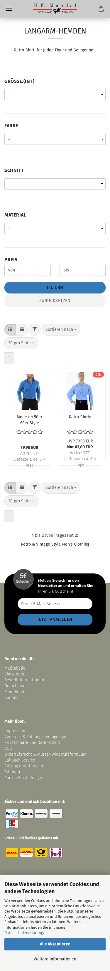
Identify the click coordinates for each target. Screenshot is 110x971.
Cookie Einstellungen (23, 777)
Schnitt (14, 170)
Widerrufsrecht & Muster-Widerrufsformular (45, 754)
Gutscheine (15, 685)
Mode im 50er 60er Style (29, 420)
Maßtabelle (15, 668)
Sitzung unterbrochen (24, 766)
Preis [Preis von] (11, 259)
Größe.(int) (19, 81)
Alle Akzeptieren (55, 944)
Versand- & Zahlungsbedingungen (35, 736)
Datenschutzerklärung (23, 932)
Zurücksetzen (55, 300)
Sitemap (12, 771)
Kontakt (11, 697)
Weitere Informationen (55, 959)
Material (15, 215)
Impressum (14, 730)
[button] (10, 330)
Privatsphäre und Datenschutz (32, 742)
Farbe (11, 125)
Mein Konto (15, 691)
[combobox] (61, 330)
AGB (8, 748)
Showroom (14, 674)
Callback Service (19, 760)
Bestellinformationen (24, 679)
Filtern (55, 287)
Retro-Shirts (80, 417)
